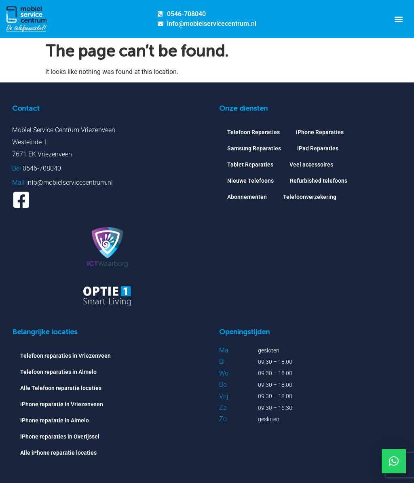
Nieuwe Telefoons (250, 180)
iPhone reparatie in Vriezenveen (61, 404)
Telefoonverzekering (309, 197)
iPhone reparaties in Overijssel (59, 436)
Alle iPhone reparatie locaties (58, 452)
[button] (398, 18)
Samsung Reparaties (254, 148)
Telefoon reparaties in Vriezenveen (65, 355)
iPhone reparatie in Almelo (54, 420)
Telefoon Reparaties (253, 132)
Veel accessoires (311, 164)
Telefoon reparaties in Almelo (58, 372)
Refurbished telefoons (318, 180)
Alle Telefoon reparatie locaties (60, 388)
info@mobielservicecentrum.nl (69, 182)
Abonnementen (247, 197)
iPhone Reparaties (320, 132)
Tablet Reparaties (250, 164)
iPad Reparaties (317, 148)
